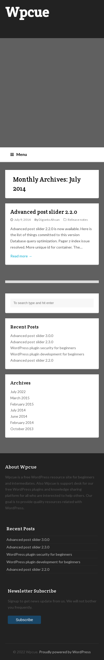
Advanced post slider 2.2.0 (43, 211)
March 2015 (20, 398)
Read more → (21, 256)
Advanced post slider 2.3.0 (31, 342)
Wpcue (27, 12)
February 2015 (22, 404)
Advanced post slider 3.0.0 (31, 335)
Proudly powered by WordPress (65, 652)
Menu (18, 154)
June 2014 (18, 416)
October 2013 (21, 429)
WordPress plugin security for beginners (43, 348)
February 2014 (22, 422)
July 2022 (18, 391)
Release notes (78, 220)
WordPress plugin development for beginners (47, 354)
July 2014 (18, 410)
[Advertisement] (52, 93)
